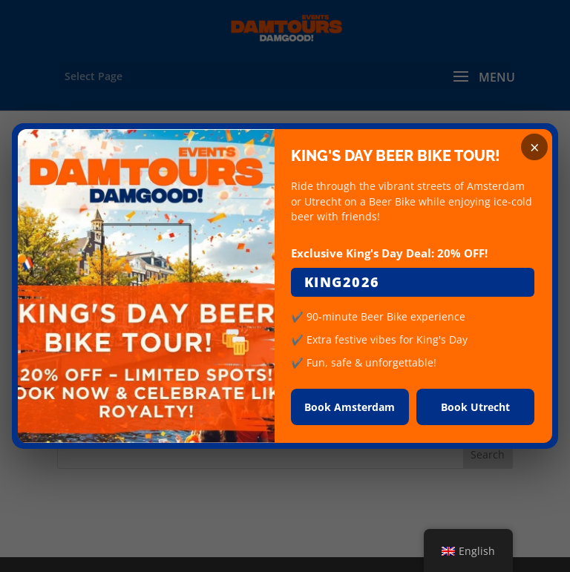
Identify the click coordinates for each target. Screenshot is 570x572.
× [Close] (535, 147)
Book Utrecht (475, 407)
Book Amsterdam (349, 407)
